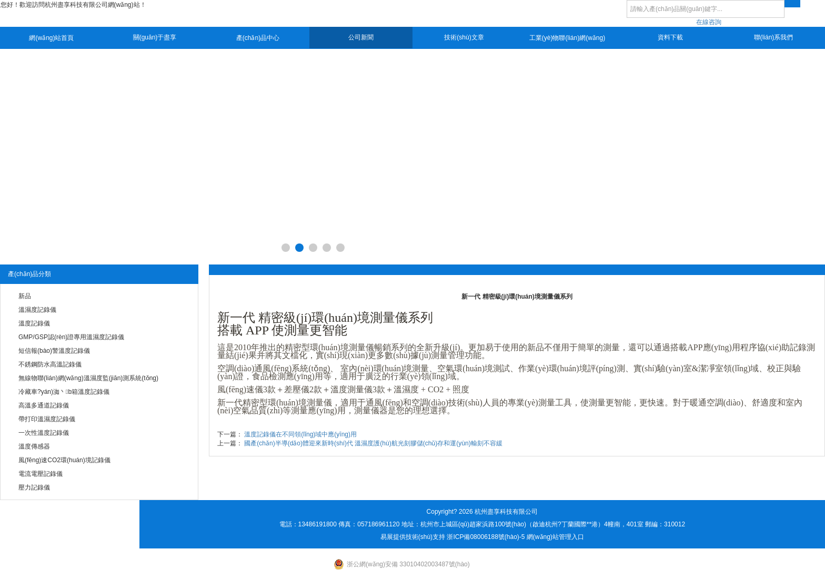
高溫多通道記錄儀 (43, 405)
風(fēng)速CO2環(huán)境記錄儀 (64, 460)
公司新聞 (361, 37)
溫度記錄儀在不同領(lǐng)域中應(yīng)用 (300, 434)
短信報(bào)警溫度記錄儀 (54, 350)
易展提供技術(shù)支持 (412, 537)
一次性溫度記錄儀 (43, 432)
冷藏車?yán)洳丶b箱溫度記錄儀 (63, 391)
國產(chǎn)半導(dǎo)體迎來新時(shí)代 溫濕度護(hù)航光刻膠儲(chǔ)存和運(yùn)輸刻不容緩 (373, 443)
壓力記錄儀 (34, 487)
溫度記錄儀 (34, 323)
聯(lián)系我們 (773, 37)
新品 (24, 296)
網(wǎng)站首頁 (51, 38)
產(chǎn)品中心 (257, 38)
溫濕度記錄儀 (37, 309)
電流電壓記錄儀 (40, 473)
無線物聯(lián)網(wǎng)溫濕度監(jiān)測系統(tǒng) (88, 378)
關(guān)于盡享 (155, 37)
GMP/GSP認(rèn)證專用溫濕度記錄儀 (71, 337)
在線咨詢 (708, 22)
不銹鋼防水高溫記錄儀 (50, 364)
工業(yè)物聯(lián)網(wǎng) (567, 38)
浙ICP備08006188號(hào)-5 (486, 537)
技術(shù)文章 (464, 37)
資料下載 (670, 37)
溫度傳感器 (34, 446)
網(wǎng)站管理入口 (555, 537)
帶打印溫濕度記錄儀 (46, 419)
